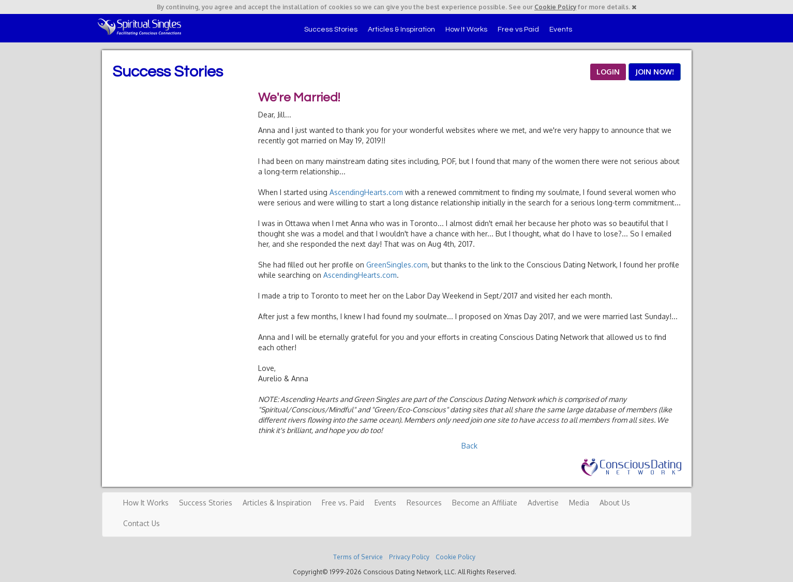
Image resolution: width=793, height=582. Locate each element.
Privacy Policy (409, 557)
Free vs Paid (518, 29)
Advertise (543, 502)
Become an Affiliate (484, 502)
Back (469, 445)
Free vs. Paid (343, 502)
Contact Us (141, 523)
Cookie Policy (555, 7)
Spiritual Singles (139, 27)
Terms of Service (358, 557)
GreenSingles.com (397, 264)
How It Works (466, 29)
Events (560, 29)
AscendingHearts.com (366, 192)
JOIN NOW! (654, 71)
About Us (615, 502)
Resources (424, 502)
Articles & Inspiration (401, 29)
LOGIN (608, 71)
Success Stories (330, 29)
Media (579, 502)
